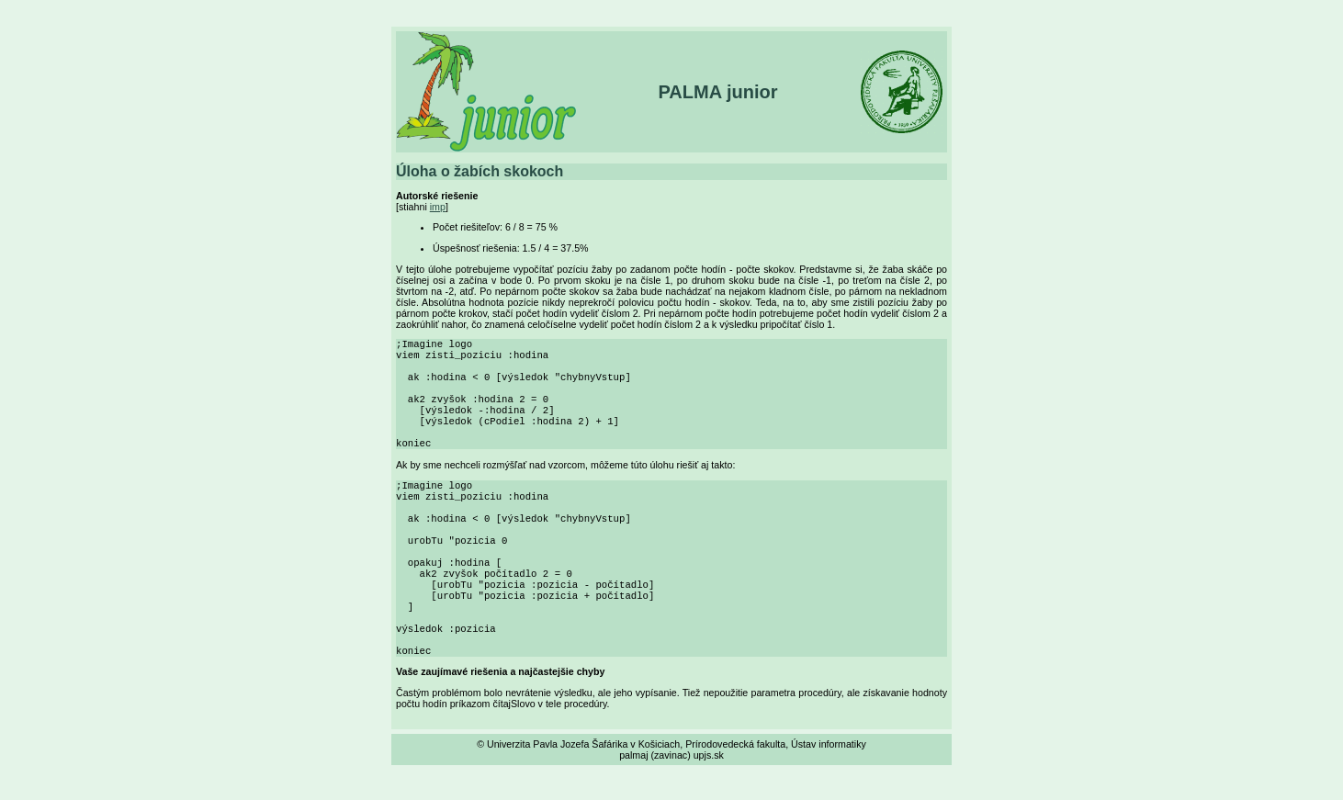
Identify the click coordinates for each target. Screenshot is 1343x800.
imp (438, 206)
